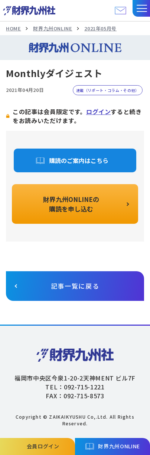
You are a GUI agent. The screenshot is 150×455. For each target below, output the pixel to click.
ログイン (98, 111)
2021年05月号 (100, 28)
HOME (13, 28)
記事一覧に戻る (75, 285)
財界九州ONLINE (52, 28)
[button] (141, 8)
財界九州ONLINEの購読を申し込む (71, 204)
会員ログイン (43, 446)
